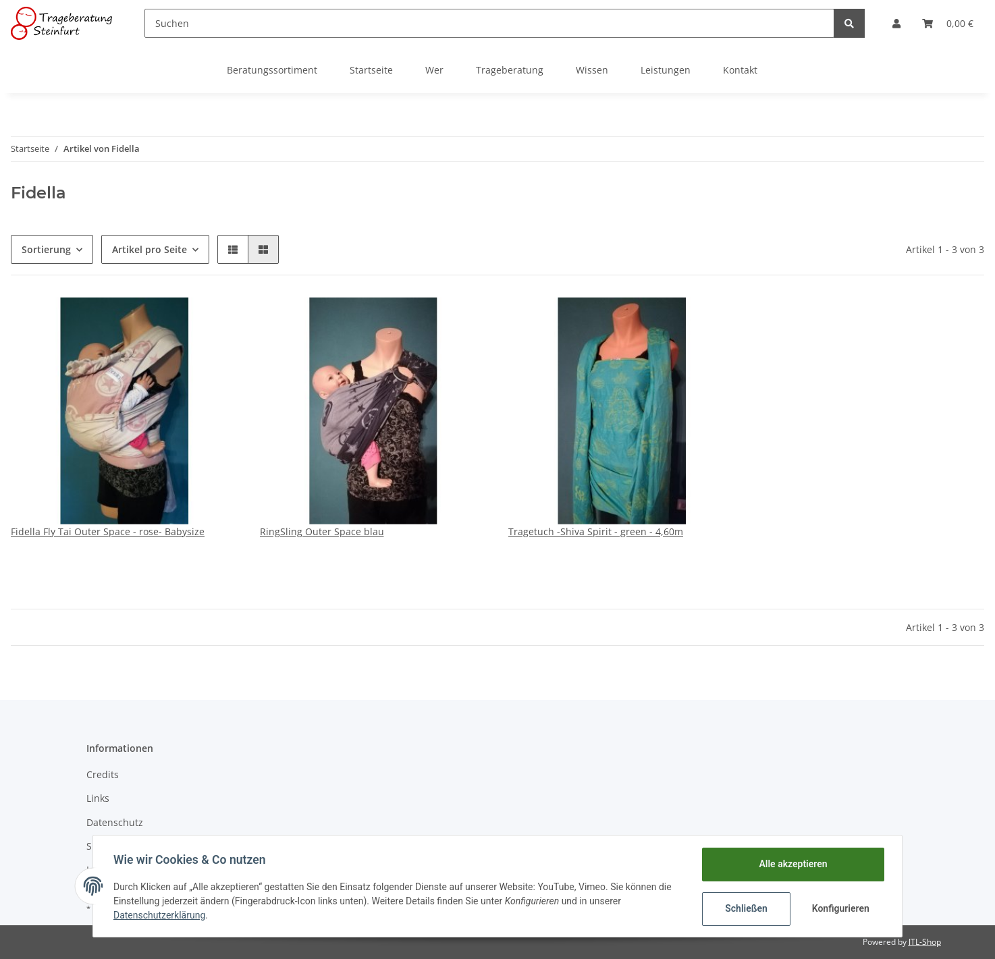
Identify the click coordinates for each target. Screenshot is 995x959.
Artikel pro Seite (149, 249)
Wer (434, 69)
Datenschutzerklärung (161, 915)
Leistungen (666, 69)
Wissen (592, 69)
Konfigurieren (840, 908)
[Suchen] (489, 23)
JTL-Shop (925, 942)
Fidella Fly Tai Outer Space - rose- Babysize (108, 531)
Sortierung (46, 249)
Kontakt (740, 69)
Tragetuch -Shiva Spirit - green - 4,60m (595, 531)
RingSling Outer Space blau (322, 531)
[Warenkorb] (947, 23)
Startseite (371, 69)
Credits (102, 774)
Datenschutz (114, 822)
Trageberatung (509, 69)
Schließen (745, 908)
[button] (896, 23)
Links (97, 798)
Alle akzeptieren (791, 863)
